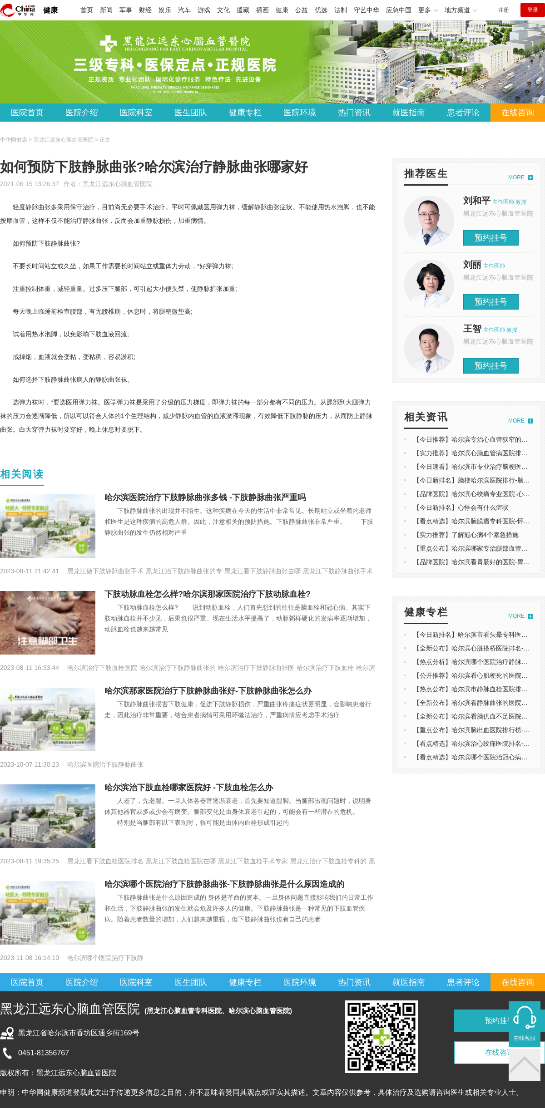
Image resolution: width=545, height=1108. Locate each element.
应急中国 (398, 10)
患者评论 (463, 112)
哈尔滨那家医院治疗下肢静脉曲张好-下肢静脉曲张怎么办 (208, 690)
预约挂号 (491, 237)
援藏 (243, 10)
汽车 (184, 10)
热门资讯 (354, 112)
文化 (223, 10)
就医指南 (408, 112)
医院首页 (27, 112)
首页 (86, 10)
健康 (50, 10)
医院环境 (299, 112)
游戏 (204, 10)
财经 (145, 10)
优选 (321, 10)
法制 (340, 10)
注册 (503, 10)
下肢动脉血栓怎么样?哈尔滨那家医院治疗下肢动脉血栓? (207, 594)
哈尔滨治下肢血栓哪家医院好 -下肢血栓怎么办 (188, 787)
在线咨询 (517, 112)
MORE (516, 177)
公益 (301, 10)
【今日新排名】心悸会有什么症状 (461, 507)
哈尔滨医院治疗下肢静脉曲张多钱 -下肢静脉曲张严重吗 (205, 497)
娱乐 (165, 10)
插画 (262, 10)
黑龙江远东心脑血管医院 (118, 183)
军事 (125, 10)
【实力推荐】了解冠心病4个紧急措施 (466, 534)
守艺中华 (366, 10)
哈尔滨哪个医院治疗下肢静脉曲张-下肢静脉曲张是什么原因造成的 (224, 884)
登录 (532, 10)
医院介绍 (81, 112)
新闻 (106, 10)
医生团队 (190, 112)
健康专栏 (245, 112)
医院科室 (136, 112)
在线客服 (524, 1038)
